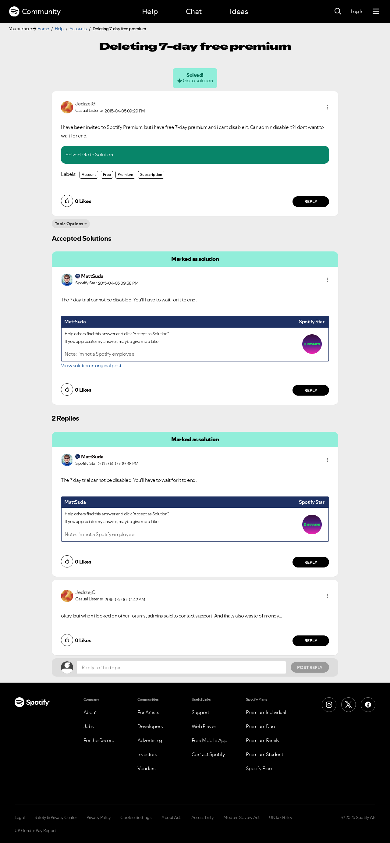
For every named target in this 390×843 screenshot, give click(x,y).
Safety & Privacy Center (55, 817)
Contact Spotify (208, 754)
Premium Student (264, 754)
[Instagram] (329, 704)
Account (89, 174)
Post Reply (310, 667)
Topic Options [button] (69, 224)
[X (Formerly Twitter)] (348, 704)
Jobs (88, 726)
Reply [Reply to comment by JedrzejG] (310, 201)
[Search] (338, 12)
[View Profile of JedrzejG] (85, 103)
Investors (147, 754)
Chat (194, 11)
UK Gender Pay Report (35, 830)
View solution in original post (91, 365)
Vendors (146, 768)
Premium (125, 174)
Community (34, 11)
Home (43, 29)
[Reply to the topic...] (181, 667)
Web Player (204, 726)
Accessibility (202, 817)
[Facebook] (368, 704)
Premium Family (263, 740)
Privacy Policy (99, 817)
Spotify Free (259, 768)
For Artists (148, 712)
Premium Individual (266, 712)
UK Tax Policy (280, 817)
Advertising (149, 740)
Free (107, 174)
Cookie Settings (136, 817)
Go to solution (198, 80)
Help (150, 11)
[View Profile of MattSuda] (92, 276)
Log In (357, 11)
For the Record (99, 740)
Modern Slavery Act (241, 817)
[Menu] (376, 11)
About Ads (171, 817)
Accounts (78, 29)
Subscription (151, 174)
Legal (20, 817)
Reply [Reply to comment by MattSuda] (310, 390)
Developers (150, 726)
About (90, 712)
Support (200, 712)
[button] (327, 107)
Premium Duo (260, 726)
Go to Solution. (98, 154)
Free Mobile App (209, 740)
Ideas (239, 11)
